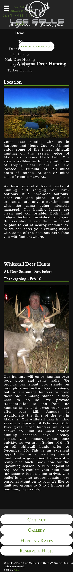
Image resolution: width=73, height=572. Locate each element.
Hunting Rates (36, 539)
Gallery (36, 529)
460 (17, 569)
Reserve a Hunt (36, 550)
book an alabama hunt (36, 45)
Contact (36, 519)
